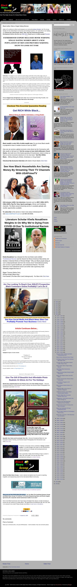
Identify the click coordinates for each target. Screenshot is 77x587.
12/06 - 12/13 (60, 319)
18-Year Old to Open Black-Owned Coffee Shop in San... (64, 363)
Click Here (24, 34)
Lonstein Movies (36, 457)
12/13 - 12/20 (60, 317)
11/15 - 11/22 (60, 325)
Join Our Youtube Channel (22, 19)
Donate (42, 19)
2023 (57, 308)
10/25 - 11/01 (60, 332)
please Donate (37, 29)
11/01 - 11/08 (60, 329)
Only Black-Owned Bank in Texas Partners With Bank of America (66, 131)
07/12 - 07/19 (60, 426)
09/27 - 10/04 (60, 340)
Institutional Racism (9, 259)
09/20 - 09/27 (60, 342)
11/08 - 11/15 (60, 327)
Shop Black (35, 19)
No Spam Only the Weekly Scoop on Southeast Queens (26, 489)
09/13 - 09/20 (60, 344)
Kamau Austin (58, 240)
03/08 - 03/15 (60, 463)
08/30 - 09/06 (60, 348)
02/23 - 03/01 (60, 467)
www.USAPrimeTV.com (13, 214)
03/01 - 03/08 (60, 464)
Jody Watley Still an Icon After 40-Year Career (67, 206)
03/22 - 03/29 (60, 458)
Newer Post (6, 564)
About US (61, 19)
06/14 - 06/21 (60, 434)
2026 (57, 301)
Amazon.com (20, 363)
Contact (69, 19)
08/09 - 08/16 (60, 418)
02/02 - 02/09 (60, 471)
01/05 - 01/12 (60, 479)
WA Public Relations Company (62, 247)
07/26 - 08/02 (60, 422)
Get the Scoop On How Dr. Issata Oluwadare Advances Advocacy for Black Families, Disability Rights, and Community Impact (67, 169)
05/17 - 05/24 (60, 442)
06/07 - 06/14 (60, 436)
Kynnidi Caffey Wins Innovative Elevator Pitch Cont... (64, 396)
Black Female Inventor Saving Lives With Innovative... (65, 405)
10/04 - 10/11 (60, 338)
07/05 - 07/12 (60, 428)
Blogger (70, 584)
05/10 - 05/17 (60, 444)
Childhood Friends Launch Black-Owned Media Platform (64, 392)
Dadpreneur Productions (61, 238)
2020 (57, 314)
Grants (54, 19)
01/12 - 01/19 (60, 477)
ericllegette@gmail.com (18, 368)
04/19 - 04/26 (60, 450)
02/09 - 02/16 (60, 469)
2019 (57, 481)
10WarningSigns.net (22, 366)
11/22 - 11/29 (60, 323)
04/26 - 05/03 (60, 448)
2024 (57, 306)
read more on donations (37, 504)
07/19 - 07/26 (60, 424)
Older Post (47, 564)
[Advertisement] (61, 274)
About (55, 219)
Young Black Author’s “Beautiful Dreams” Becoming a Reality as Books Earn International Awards (67, 194)
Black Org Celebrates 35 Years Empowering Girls (64, 409)
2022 (57, 310)
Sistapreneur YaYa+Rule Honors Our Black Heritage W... (65, 399)
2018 (57, 483)
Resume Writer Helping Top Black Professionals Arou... (64, 354)
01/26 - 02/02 (60, 473)
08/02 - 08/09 (60, 420)
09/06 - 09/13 (60, 346)
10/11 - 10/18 (60, 336)
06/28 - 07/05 (60, 430)
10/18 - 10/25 (60, 334)
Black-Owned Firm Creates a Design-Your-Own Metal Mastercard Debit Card (67, 143)
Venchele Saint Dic (59, 244)
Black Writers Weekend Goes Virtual (65, 357)
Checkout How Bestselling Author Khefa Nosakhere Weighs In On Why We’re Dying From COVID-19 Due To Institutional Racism (67, 182)
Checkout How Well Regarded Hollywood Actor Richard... (63, 402)
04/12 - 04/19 (60, 452)
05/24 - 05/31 (60, 440)
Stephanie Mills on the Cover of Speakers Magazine (64, 389)
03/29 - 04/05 (60, 456)
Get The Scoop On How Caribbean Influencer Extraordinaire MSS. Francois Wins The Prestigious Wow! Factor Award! (67, 156)
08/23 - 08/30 (60, 350)
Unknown (57, 242)
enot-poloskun (58, 584)
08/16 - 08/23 (60, 352)
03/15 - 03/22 (60, 461)
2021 (57, 312)
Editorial (11, 19)
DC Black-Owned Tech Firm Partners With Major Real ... (65, 360)
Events (48, 19)
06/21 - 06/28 (60, 432)
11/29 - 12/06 (60, 321)
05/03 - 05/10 (60, 446)
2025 (57, 304)
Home (4, 19)
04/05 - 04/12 (60, 454)
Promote (47, 34)
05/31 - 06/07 (60, 438)
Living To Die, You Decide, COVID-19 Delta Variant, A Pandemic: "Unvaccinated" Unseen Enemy (66, 119)
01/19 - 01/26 (60, 475)
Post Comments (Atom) (14, 566)
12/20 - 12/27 (60, 315)
